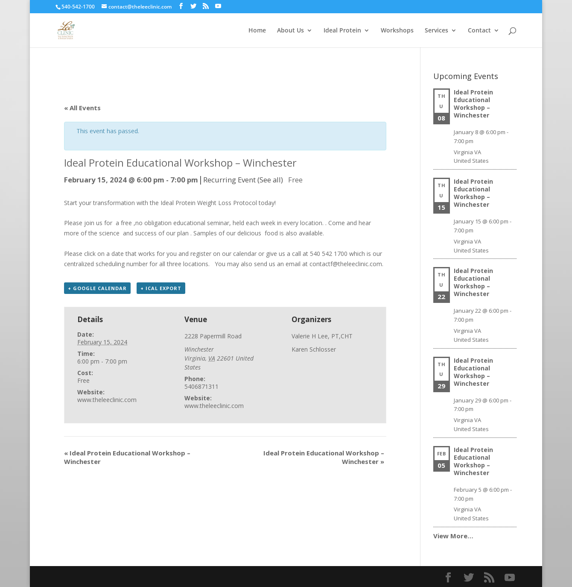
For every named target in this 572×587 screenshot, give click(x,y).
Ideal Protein (342, 30)
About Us (290, 30)
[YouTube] (218, 6)
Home (257, 30)
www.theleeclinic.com (107, 400)
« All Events (82, 107)
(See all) (270, 180)
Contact (479, 30)
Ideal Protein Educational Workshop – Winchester (473, 103)
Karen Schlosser (314, 349)
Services (436, 30)
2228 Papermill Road (213, 336)
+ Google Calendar (97, 288)
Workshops (397, 30)
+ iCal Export (160, 288)
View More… (453, 535)
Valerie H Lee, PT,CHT (322, 336)
